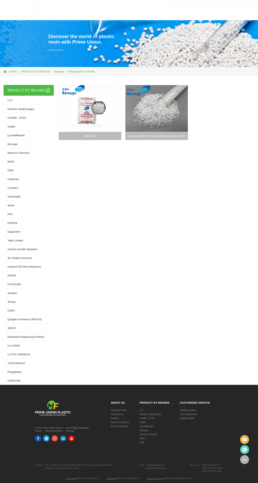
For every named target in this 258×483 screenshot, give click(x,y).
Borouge (59, 71)
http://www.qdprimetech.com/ (178, 478)
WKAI (11, 205)
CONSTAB (14, 380)
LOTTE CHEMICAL (19, 354)
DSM (10, 170)
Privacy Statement (119, 426)
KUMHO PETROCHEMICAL (24, 266)
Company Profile (119, 410)
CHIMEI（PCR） (18, 117)
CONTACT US (230, 13)
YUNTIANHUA (16, 363)
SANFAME (14, 196)
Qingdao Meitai (187, 418)
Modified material (188, 410)
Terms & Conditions (120, 422)
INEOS (12, 328)
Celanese (13, 179)
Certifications (117, 414)
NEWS (212, 13)
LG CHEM (14, 345)
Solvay (12, 301)
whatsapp (244, 449)
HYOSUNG (14, 284)
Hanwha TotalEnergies (21, 109)
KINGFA (12, 222)
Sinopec (12, 293)
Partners (115, 418)
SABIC (12, 126)
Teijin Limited (15, 240)
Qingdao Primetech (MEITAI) (25, 319)
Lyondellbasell (16, 135)
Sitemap (70, 431)
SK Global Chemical (20, 257)
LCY (10, 100)
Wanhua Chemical (18, 152)
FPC (10, 214)
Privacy (38, 431)
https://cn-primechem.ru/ (88, 478)
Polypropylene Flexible (81, 71)
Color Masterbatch (188, 414)
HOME (88, 13)
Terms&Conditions (54, 431)
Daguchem (14, 231)
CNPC (11, 310)
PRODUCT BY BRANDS (129, 13)
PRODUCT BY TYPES (159, 13)
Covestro (13, 187)
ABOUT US (104, 13)
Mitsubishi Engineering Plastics (26, 336)
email (244, 439)
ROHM (12, 275)
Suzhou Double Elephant (22, 249)
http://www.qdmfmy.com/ (128, 478)
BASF (11, 161)
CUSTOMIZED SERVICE (189, 13)
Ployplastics (15, 371)
